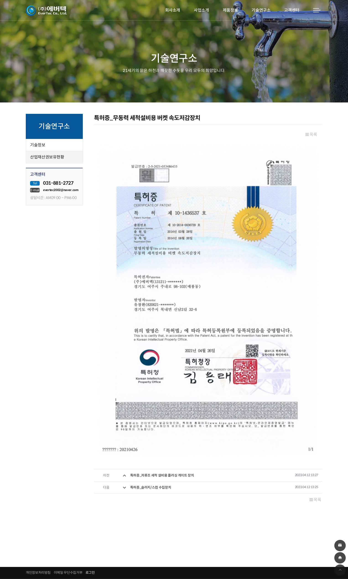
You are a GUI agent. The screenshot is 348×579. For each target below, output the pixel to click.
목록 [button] (311, 134)
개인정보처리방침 (38, 530)
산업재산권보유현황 (47, 157)
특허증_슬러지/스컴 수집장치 (150, 445)
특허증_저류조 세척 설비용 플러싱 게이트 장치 (162, 433)
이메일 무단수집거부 (68, 530)
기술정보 (37, 145)
